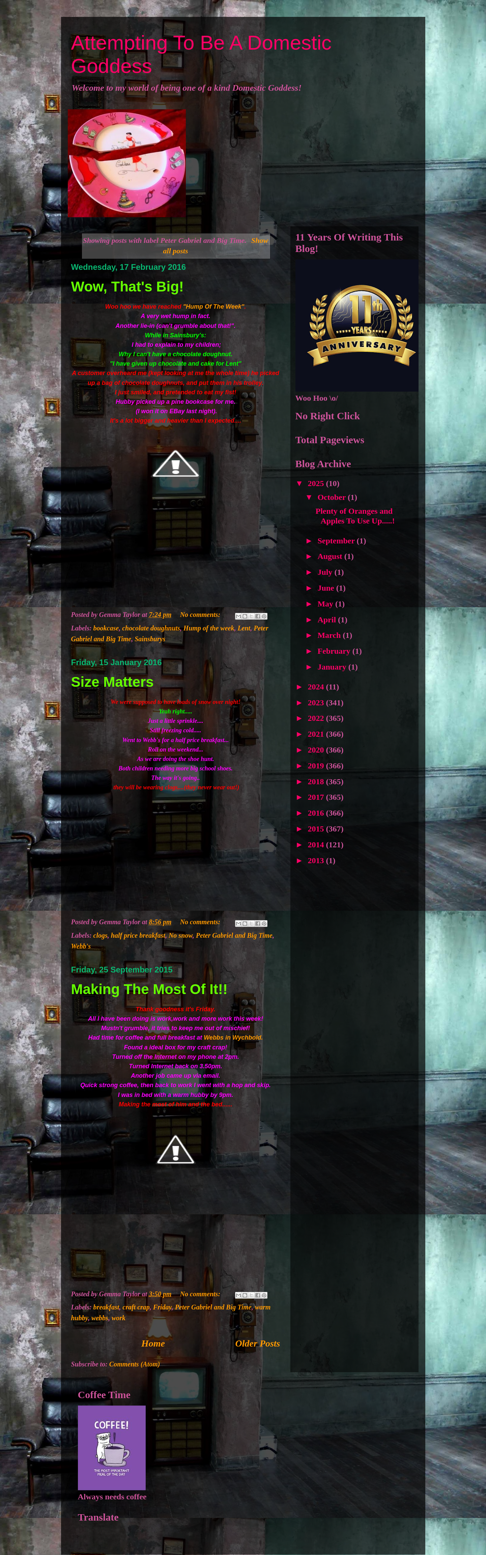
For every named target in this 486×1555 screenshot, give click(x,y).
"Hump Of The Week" (213, 306)
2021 (317, 734)
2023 (317, 702)
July (325, 572)
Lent (243, 628)
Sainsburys (150, 639)
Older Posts (257, 1343)
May (326, 603)
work (118, 1318)
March (330, 635)
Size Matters (112, 682)
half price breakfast (138, 935)
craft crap (136, 1307)
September (336, 540)
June (326, 588)
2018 (317, 781)
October (332, 497)
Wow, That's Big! (127, 286)
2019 (317, 765)
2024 (317, 686)
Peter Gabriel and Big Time (234, 935)
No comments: (201, 614)
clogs (100, 935)
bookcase (106, 628)
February (334, 651)
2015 (317, 828)
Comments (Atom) (134, 1364)
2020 (317, 749)
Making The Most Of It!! (149, 989)
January (332, 666)
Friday (162, 1307)
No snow (181, 935)
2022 (317, 718)
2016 (317, 813)
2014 (317, 844)
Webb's (81, 946)
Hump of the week (208, 628)
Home (153, 1343)
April (327, 619)
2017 (317, 797)
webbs (99, 1318)
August (330, 556)
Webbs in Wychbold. (233, 1037)
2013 (317, 860)
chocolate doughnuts (151, 628)
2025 (317, 483)
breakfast (106, 1307)
